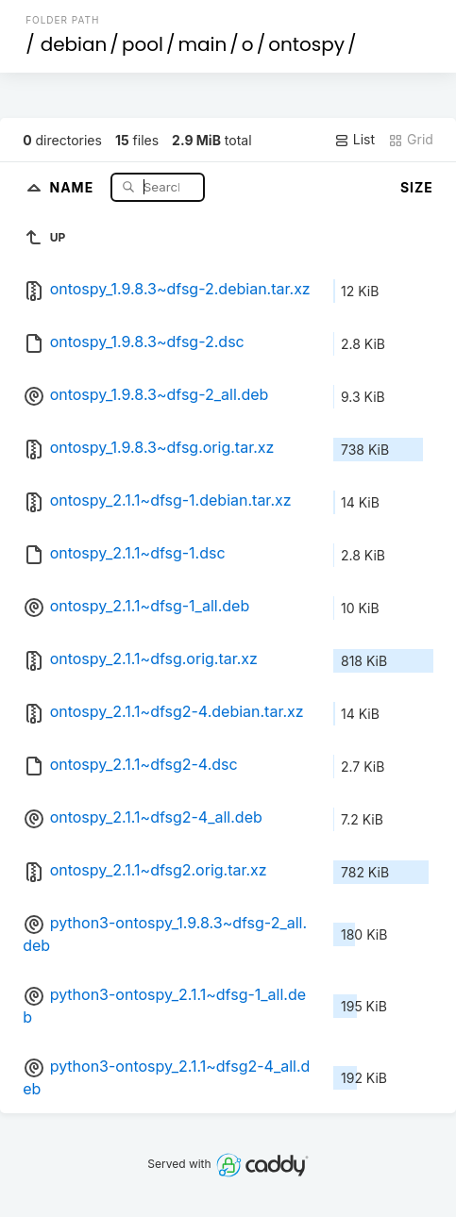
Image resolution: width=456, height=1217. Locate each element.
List (354, 139)
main (202, 44)
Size (416, 187)
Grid (410, 139)
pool (142, 44)
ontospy (306, 44)
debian (74, 44)
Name (73, 186)
